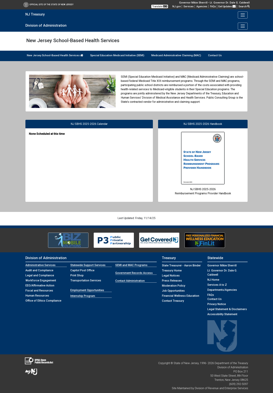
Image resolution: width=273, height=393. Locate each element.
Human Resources (37, 295)
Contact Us (215, 55)
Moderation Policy (173, 285)
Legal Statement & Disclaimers (227, 309)
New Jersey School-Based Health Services (55, 55)
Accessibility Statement (222, 314)
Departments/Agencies (222, 289)
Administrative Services (40, 265)
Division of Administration (46, 25)
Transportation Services (85, 280)
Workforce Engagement (40, 280)
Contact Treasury (173, 300)
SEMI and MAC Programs (131, 265)
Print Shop (77, 275)
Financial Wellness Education (180, 295)
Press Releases (172, 280)
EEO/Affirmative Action (39, 285)
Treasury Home (172, 270)
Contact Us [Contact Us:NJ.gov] (214, 299)
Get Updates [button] (227, 6)
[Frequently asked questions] (213, 6)
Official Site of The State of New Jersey (48, 4)
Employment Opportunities (87, 290)
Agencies (201, 6)
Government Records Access (134, 273)
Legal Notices (171, 275)
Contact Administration (130, 280)
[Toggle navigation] (243, 14)
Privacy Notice (216, 304)
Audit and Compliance (39, 270)
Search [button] (244, 6)
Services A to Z (217, 284)
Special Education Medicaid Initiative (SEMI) (117, 55)
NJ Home (213, 279)
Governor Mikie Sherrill (222, 265)
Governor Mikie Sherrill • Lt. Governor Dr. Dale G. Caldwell (214, 2)
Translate (159, 6)
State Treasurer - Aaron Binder (181, 265)
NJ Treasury (35, 14)
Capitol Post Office (82, 270)
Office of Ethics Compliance (43, 300)
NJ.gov (176, 6)
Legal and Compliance (39, 275)
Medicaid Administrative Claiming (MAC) (176, 55)
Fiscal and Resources (39, 290)
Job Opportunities (173, 290)
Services (189, 6)
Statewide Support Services (88, 265)
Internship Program (82, 296)
